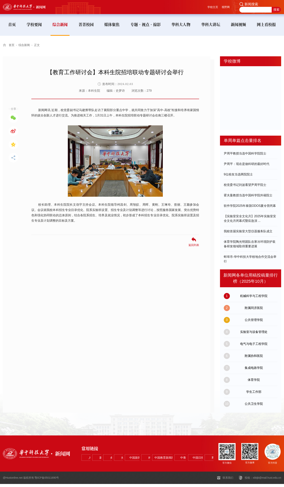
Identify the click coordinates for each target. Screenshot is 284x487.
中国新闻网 (203, 454)
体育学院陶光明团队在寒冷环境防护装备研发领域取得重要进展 (249, 244)
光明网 (176, 454)
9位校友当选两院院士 (238, 174)
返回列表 (193, 245)
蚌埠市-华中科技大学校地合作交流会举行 (250, 259)
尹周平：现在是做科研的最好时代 (246, 164)
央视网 (148, 454)
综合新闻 (25, 45)
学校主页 (212, 7)
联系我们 (228, 480)
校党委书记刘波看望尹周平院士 (245, 184)
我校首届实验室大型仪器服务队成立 (248, 231)
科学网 (94, 464)
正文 (39, 45)
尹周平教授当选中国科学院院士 (245, 153)
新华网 (121, 454)
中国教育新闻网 (121, 464)
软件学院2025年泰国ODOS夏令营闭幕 (250, 205)
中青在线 (149, 464)
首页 (12, 45)
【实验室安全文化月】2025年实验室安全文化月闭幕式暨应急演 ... (250, 218)
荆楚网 (203, 464)
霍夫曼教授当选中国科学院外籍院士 (248, 195)
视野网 (226, 7)
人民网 (94, 454)
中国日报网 (176, 464)
